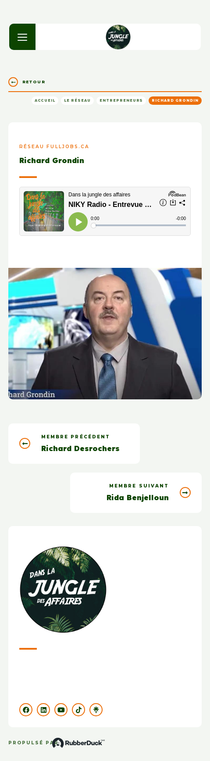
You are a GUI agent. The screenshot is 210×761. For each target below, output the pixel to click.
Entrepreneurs (121, 100)
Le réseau (77, 100)
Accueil (45, 100)
